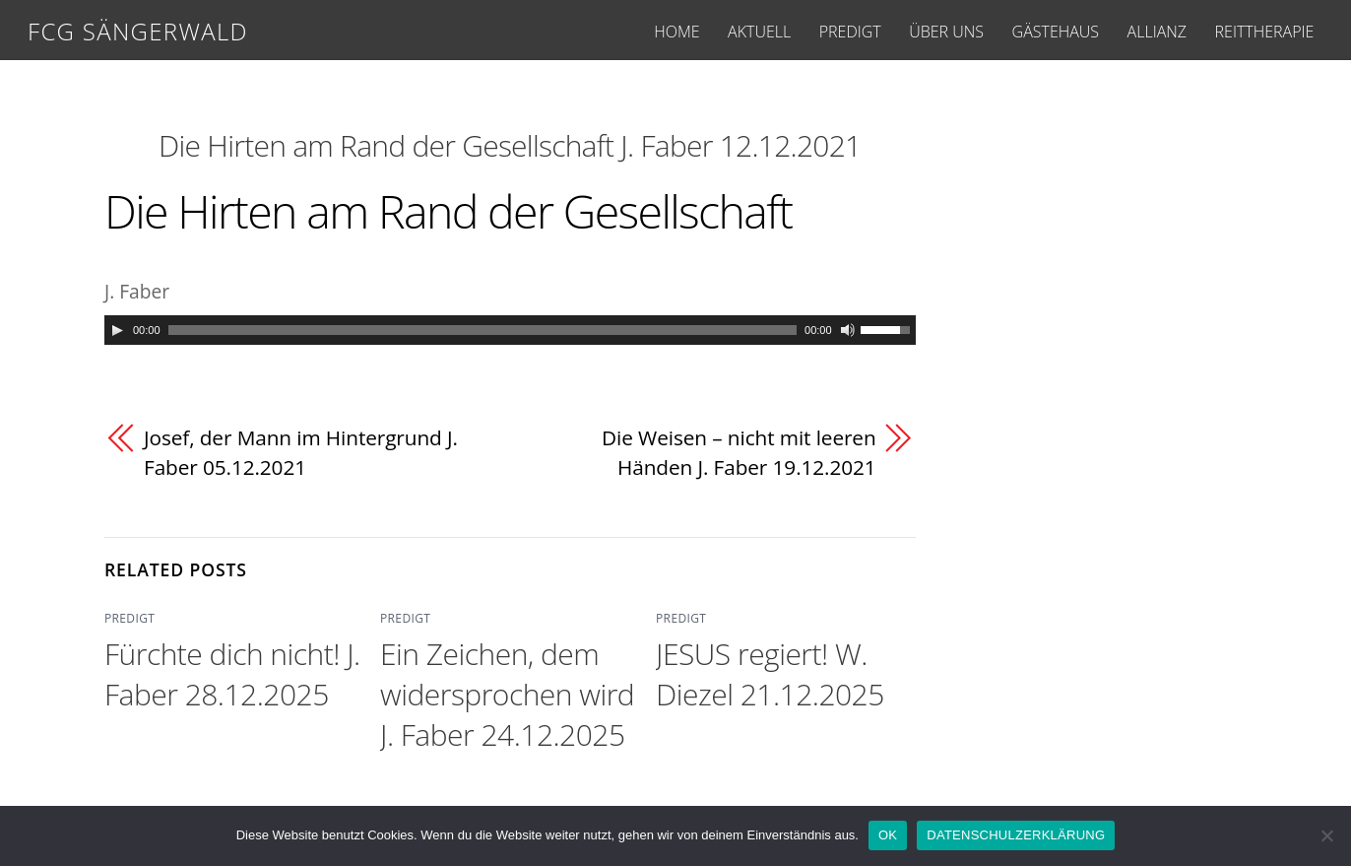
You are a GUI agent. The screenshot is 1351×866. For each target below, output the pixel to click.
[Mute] (848, 330)
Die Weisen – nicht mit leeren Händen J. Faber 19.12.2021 (738, 452)
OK (887, 835)
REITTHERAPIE (1265, 31)
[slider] (483, 330)
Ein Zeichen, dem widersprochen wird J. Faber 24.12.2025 (507, 694)
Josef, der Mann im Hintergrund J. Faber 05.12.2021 (301, 452)
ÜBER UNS (946, 31)
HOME (676, 31)
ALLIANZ (1157, 31)
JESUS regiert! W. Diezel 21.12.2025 (770, 673)
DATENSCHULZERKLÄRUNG (1016, 835)
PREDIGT (850, 31)
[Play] (117, 330)
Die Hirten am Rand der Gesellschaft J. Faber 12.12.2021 (510, 145)
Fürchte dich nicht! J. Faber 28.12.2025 (232, 673)
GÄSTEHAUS (1055, 31)
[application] (510, 330)
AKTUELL (759, 31)
